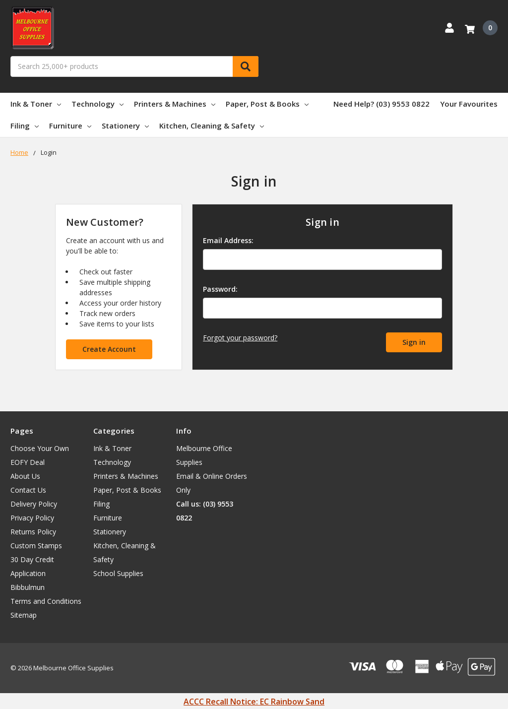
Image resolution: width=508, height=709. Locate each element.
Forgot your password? (240, 337)
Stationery (125, 125)
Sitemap (23, 615)
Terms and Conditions (45, 601)
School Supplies (118, 573)
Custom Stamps (36, 545)
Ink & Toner (35, 104)
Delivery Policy (33, 504)
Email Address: (228, 240)
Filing (24, 125)
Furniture (70, 125)
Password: (220, 289)
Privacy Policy (32, 517)
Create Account (109, 349)
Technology (97, 104)
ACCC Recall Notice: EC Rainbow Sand (254, 701)
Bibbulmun (27, 587)
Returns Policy (33, 531)
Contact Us (28, 490)
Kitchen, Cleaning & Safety (211, 125)
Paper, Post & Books (267, 104)
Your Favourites (469, 104)
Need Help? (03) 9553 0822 (381, 104)
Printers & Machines (174, 104)
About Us (25, 476)
